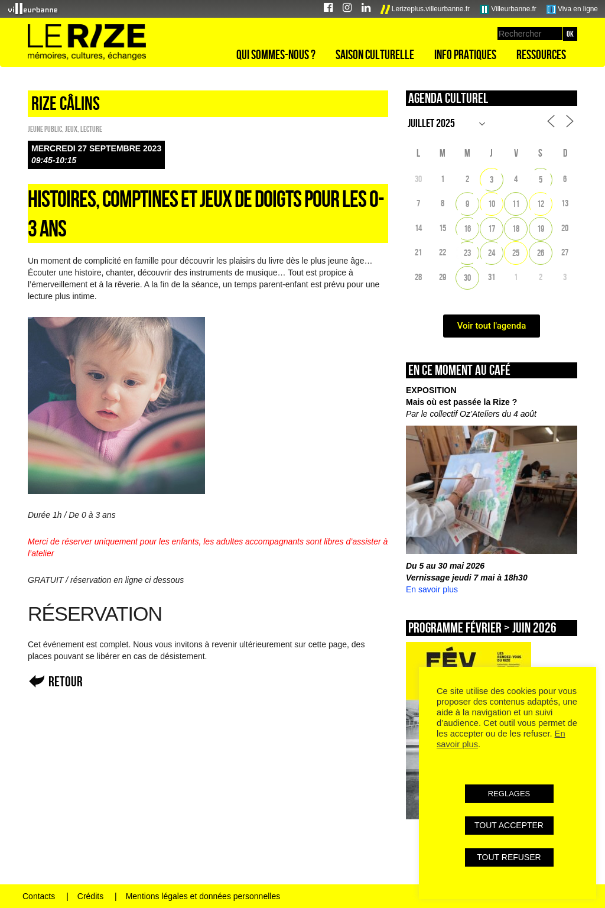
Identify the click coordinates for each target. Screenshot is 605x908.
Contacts (38, 896)
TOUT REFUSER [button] (509, 857)
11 (515, 204)
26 (540, 253)
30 (467, 278)
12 (540, 204)
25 (515, 253)
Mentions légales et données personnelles (203, 896)
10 (491, 204)
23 (467, 253)
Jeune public (45, 129)
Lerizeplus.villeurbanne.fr (425, 9)
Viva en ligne (572, 9)
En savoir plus (432, 589)
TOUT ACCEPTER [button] (509, 825)
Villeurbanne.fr (508, 9)
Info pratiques (465, 54)
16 (467, 228)
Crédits (90, 896)
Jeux (71, 129)
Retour (65, 681)
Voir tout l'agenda (491, 325)
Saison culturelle (375, 54)
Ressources (541, 54)
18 (515, 228)
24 (491, 253)
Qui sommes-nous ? (275, 54)
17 (491, 228)
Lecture (91, 129)
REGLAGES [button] (509, 793)
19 (540, 228)
